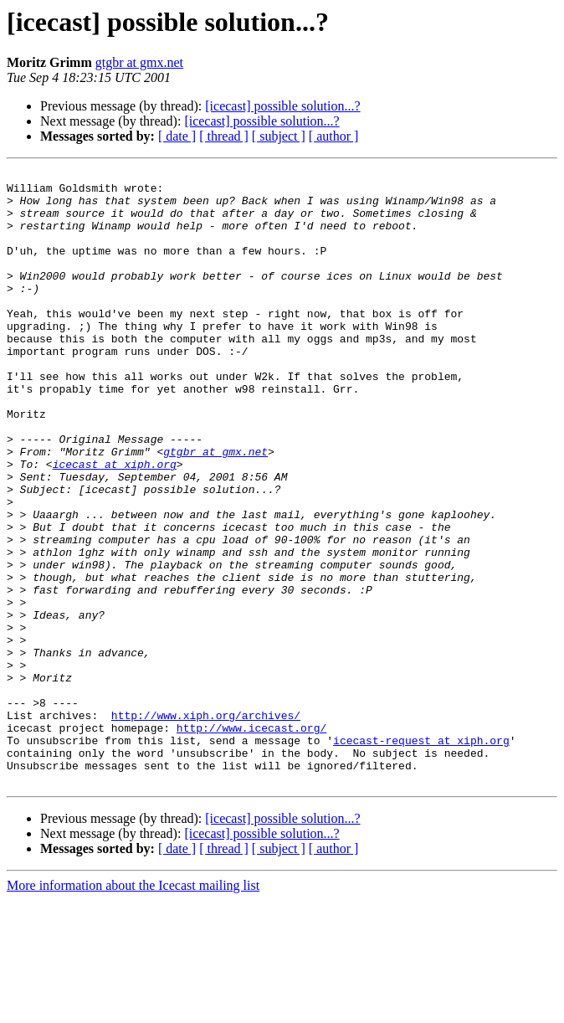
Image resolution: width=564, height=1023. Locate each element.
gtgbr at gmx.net (139, 62)
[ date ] (177, 136)
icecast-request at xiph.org (421, 855)
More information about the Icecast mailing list (133, 1008)
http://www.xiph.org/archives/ (205, 825)
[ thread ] (224, 136)
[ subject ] (278, 136)
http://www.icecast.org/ (251, 840)
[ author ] (334, 136)
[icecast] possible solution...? (282, 106)
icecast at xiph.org (115, 524)
